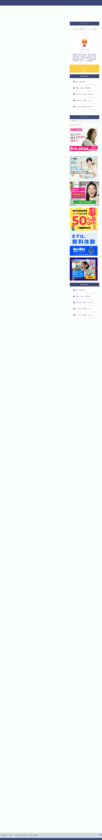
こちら (41, 269)
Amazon (29, 376)
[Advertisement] (35, 96)
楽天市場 (39, 376)
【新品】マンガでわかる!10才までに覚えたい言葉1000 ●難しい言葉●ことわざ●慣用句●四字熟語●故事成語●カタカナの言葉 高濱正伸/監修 (43, 631)
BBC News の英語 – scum (83, 100)
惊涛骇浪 (37, 266)
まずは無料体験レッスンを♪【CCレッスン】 (22, 589)
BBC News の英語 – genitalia (84, 94)
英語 (32, 8)
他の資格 (41, 8)
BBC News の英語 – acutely (84, 106)
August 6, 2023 (34, 501)
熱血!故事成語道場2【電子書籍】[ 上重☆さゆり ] (42, 652)
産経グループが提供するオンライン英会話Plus (23, 595)
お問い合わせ (62, 8)
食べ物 (51, 8)
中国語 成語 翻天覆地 (82, 88)
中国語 (24, 8)
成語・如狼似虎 (80, 81)
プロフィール (76, 8)
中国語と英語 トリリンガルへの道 (51, 2)
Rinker (32, 370)
